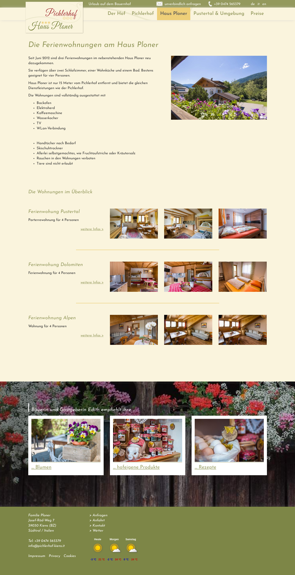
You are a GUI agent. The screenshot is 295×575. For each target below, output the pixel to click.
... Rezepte (205, 467)
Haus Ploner (173, 13)
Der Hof (116, 13)
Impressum (36, 556)
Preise (257, 13)
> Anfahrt (97, 520)
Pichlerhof (143, 13)
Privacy (54, 556)
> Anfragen (98, 515)
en (264, 4)
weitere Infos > (92, 229)
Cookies (70, 556)
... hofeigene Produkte (136, 467)
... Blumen (41, 467)
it (259, 4)
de (253, 4)
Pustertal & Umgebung (218, 13)
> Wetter (96, 530)
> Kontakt (97, 525)
